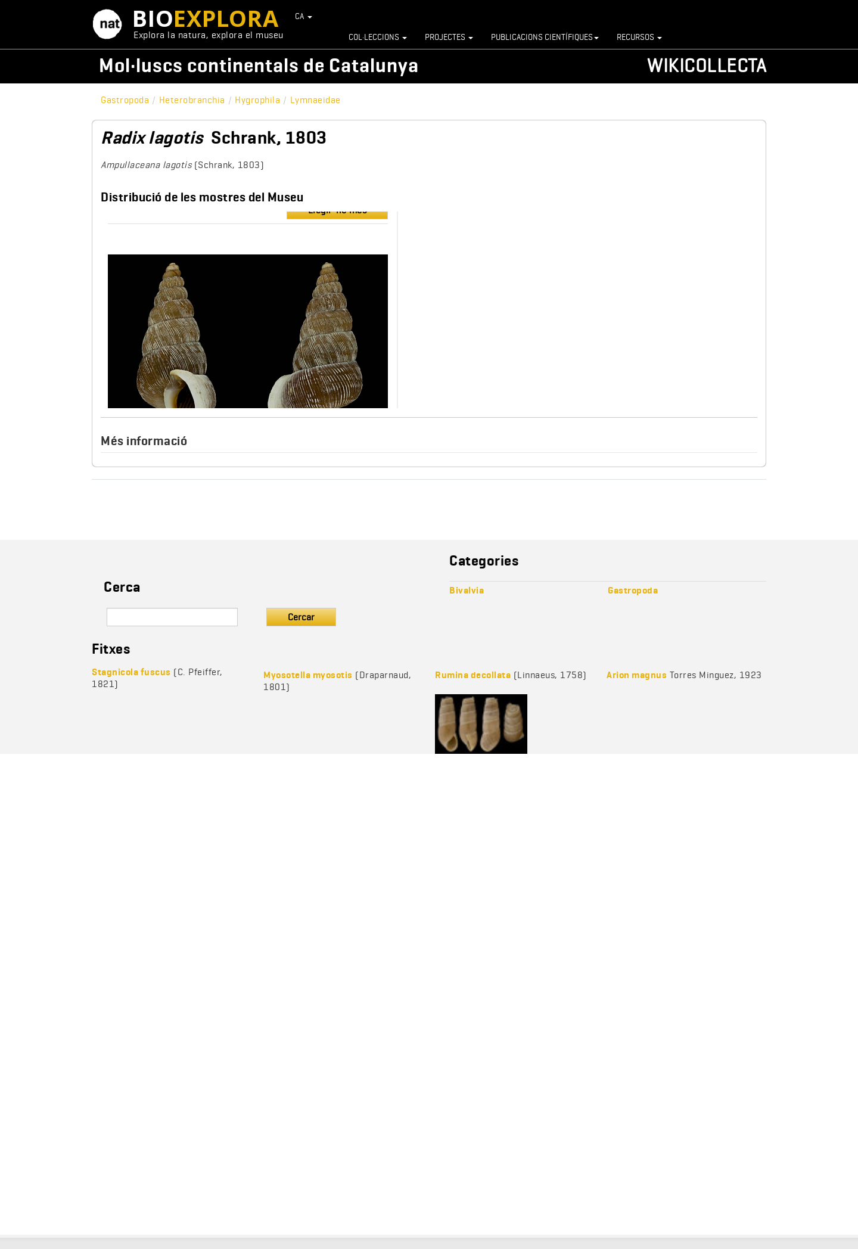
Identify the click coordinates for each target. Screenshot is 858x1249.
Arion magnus (637, 675)
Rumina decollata (473, 675)
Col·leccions (378, 37)
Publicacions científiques (545, 37)
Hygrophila (257, 99)
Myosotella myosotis (308, 675)
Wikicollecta (706, 65)
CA (304, 16)
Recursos (639, 37)
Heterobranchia (192, 99)
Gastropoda (125, 99)
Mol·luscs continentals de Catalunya (259, 65)
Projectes (449, 37)
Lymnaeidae (315, 99)
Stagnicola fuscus (131, 672)
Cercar (301, 617)
